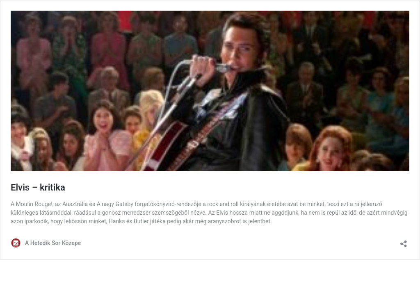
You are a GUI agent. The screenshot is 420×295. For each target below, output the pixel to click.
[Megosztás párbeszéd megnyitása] (403, 241)
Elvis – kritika (38, 187)
